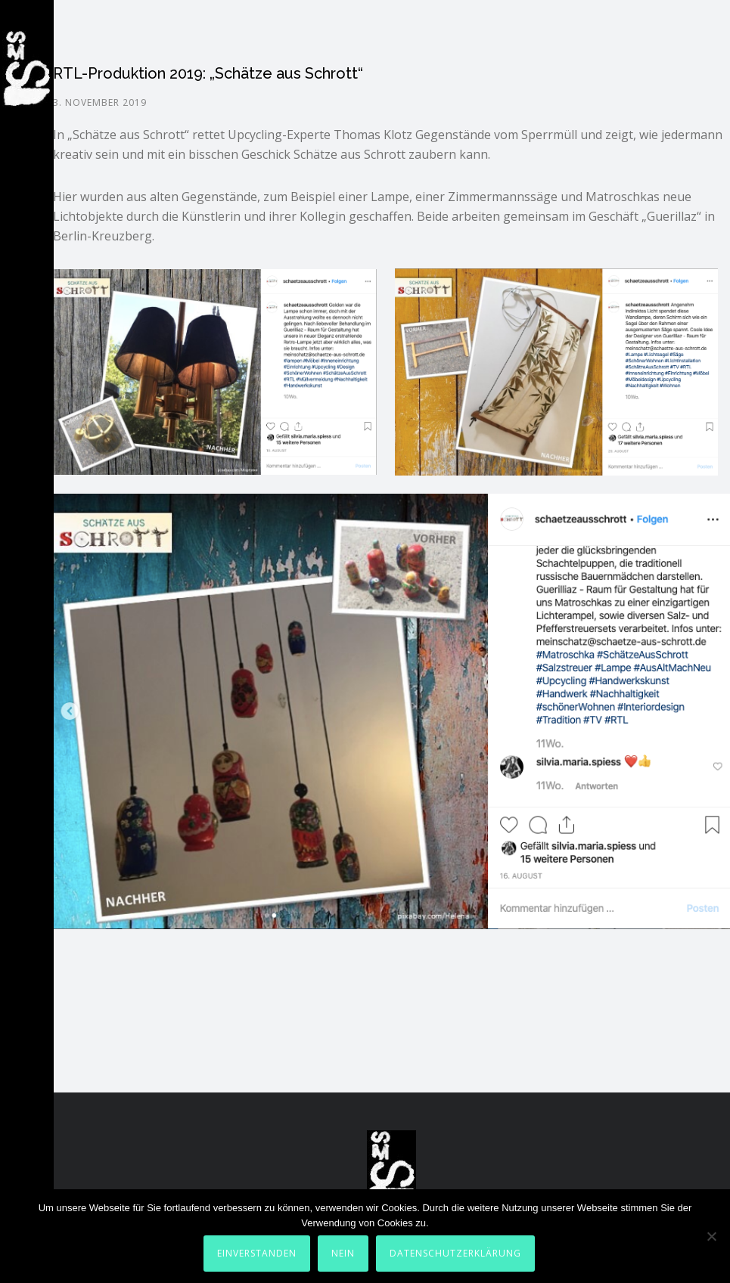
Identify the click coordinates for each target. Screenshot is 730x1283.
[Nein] (711, 1236)
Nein (343, 1253)
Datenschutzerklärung (455, 1253)
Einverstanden (257, 1253)
